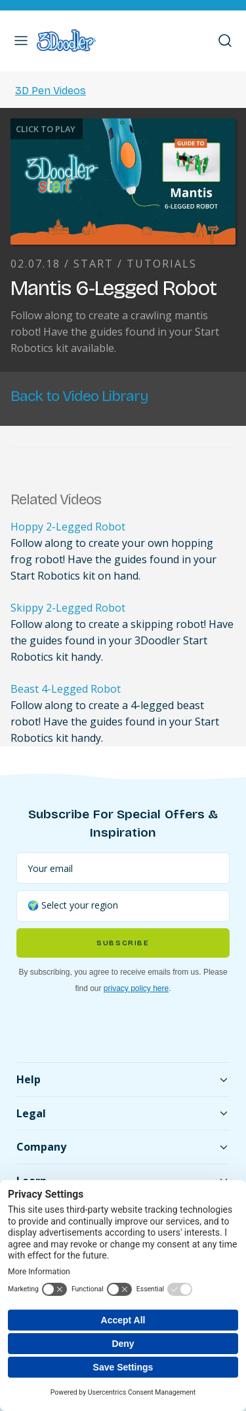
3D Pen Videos (50, 90)
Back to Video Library (79, 396)
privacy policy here (136, 988)
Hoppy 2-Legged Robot (67, 526)
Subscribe (122, 943)
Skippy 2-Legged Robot (67, 608)
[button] (21, 40)
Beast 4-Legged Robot (65, 689)
